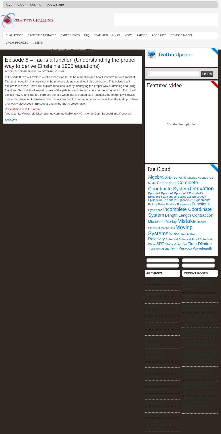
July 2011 (151, 306)
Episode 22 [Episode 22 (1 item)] (185, 200)
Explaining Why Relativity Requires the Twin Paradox (199, 342)
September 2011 (156, 300)
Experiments (70, 35)
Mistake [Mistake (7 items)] (186, 221)
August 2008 (153, 364)
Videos (38, 42)
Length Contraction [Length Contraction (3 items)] (195, 215)
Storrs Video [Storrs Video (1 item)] (173, 244)
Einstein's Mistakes (42, 35)
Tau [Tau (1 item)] (184, 244)
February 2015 (154, 293)
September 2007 (156, 409)
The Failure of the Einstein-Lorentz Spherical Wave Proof (199, 373)
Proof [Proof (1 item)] (193, 234)
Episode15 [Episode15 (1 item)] (170, 196)
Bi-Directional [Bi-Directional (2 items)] (175, 177)
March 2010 (153, 325)
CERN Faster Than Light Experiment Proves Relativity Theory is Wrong (200, 320)
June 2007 (152, 422)
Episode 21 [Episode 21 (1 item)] (170, 200)
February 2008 (154, 390)
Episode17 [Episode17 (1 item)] (199, 196)
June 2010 (152, 319)
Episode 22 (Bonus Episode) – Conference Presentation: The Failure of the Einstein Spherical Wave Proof (200, 357)
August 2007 (153, 415)
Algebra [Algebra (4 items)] (156, 177)
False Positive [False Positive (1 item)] (167, 204)
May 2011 (152, 313)
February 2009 (154, 351)
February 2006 (154, 428)
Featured (101, 35)
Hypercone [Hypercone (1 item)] (155, 210)
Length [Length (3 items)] (171, 215)
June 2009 (152, 338)
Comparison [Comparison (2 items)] (167, 183)
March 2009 (153, 345)
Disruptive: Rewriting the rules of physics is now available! (197, 285)
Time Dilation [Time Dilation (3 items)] (200, 243)
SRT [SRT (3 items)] (160, 243)
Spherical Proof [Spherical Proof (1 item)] (189, 239)
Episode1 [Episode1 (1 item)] (154, 193)
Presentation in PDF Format (22, 109)
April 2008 (152, 383)
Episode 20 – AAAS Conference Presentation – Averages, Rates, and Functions (199, 404)
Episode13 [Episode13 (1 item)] (196, 193)
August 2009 (153, 332)
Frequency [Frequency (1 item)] (184, 204)
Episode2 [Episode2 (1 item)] (167, 193)
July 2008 (151, 370)
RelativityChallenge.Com (55, 21)
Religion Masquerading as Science (198, 297)
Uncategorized (17, 42)
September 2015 (156, 287)
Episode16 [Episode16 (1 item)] (184, 196)
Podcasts (159, 35)
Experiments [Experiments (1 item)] (202, 200)
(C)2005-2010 (55, 4)
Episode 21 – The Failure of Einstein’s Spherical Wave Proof (199, 388)
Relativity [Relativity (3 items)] (156, 239)
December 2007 (155, 396)
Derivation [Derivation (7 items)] (202, 188)
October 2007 (154, 402)
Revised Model (182, 35)
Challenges (14, 35)
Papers (142, 35)
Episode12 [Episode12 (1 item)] (181, 193)
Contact (36, 4)
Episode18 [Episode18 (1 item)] (155, 200)
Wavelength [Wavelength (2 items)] (202, 248)
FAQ (86, 35)
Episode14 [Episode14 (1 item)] (155, 196)
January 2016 (154, 281)
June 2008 (152, 377)
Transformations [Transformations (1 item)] (158, 248)
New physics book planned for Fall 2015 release (199, 307)
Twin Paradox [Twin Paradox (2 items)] (181, 248)
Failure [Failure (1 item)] (152, 204)
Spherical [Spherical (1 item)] (172, 239)
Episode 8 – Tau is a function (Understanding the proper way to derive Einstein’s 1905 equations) (70, 63)
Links (116, 35)
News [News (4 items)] (175, 233)
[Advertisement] (166, 19)
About (21, 4)
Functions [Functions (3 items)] (201, 204)
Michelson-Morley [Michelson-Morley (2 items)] (162, 222)
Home (8, 4)
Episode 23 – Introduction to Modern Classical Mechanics (200, 332)
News (128, 35)
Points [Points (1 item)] (185, 234)
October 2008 (154, 357)
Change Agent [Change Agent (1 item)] (196, 177)
